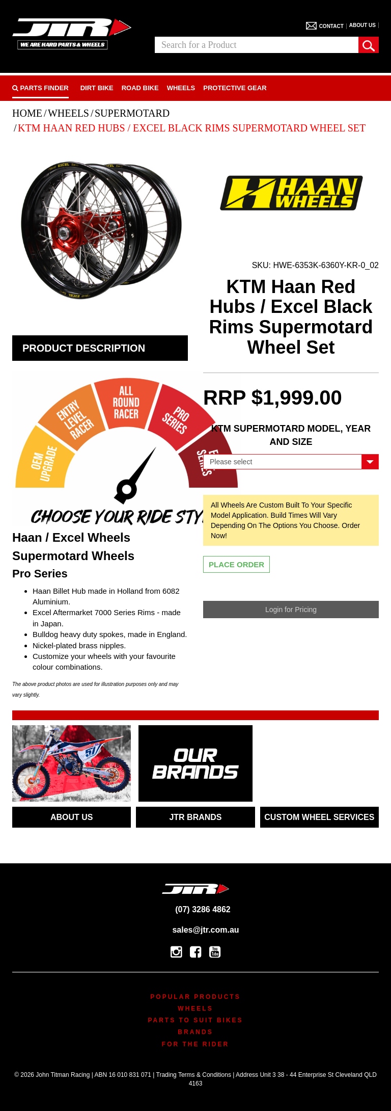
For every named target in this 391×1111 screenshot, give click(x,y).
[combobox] (256, 45)
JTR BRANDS (195, 817)
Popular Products (195, 996)
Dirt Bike (97, 88)
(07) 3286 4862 (195, 909)
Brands (195, 1032)
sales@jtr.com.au (195, 929)
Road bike (140, 88)
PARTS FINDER (40, 88)
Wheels (181, 88)
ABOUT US (71, 817)
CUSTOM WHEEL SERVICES (319, 817)
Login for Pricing (291, 609)
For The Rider (195, 1044)
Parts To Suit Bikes (195, 1020)
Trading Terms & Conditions (193, 1074)
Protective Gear (234, 88)
